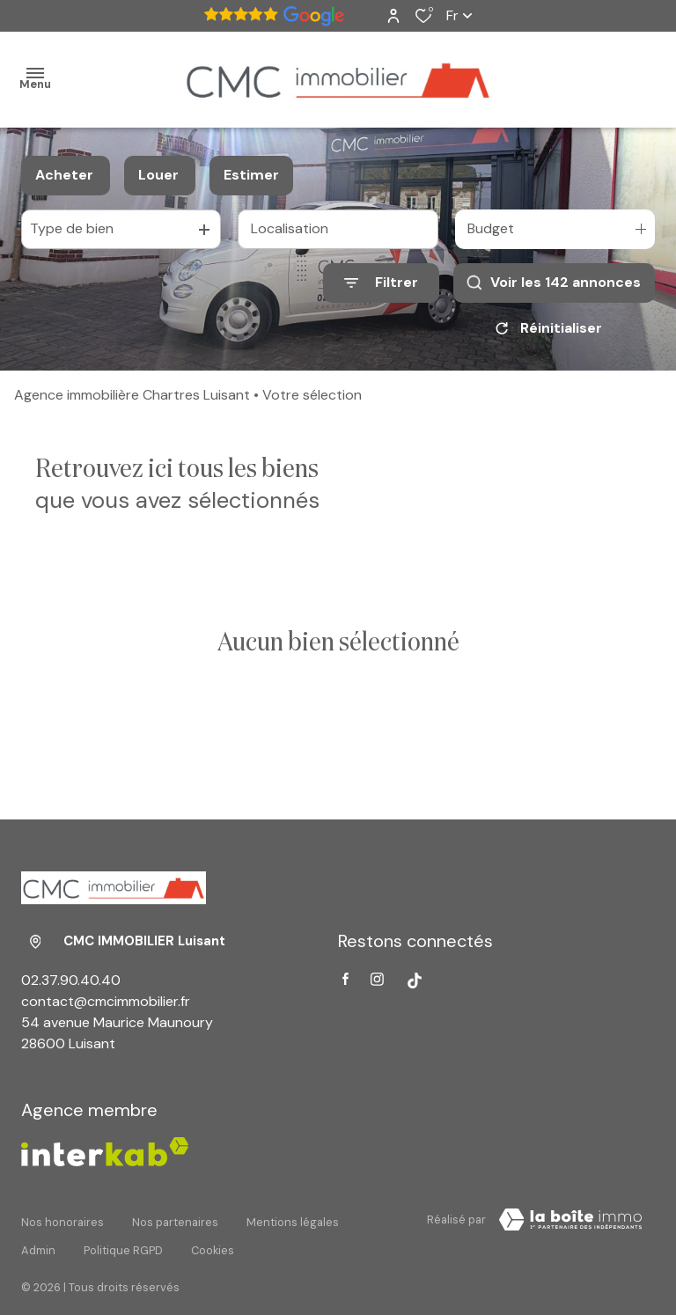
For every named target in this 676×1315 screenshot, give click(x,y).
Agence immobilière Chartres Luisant (132, 395)
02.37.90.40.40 (71, 980)
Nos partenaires (175, 1216)
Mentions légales (292, 1216)
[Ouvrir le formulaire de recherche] (381, 283)
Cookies (212, 1233)
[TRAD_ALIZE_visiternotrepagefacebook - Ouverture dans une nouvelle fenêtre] (345, 979)
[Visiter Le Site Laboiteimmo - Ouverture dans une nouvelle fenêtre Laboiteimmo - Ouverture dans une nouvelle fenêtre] (570, 1219)
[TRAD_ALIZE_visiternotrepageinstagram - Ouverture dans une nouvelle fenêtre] (377, 979)
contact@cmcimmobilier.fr (105, 1001)
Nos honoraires (62, 1216)
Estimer (251, 174)
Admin (38, 1233)
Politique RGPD (123, 1233)
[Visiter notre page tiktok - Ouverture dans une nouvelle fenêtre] (414, 980)
